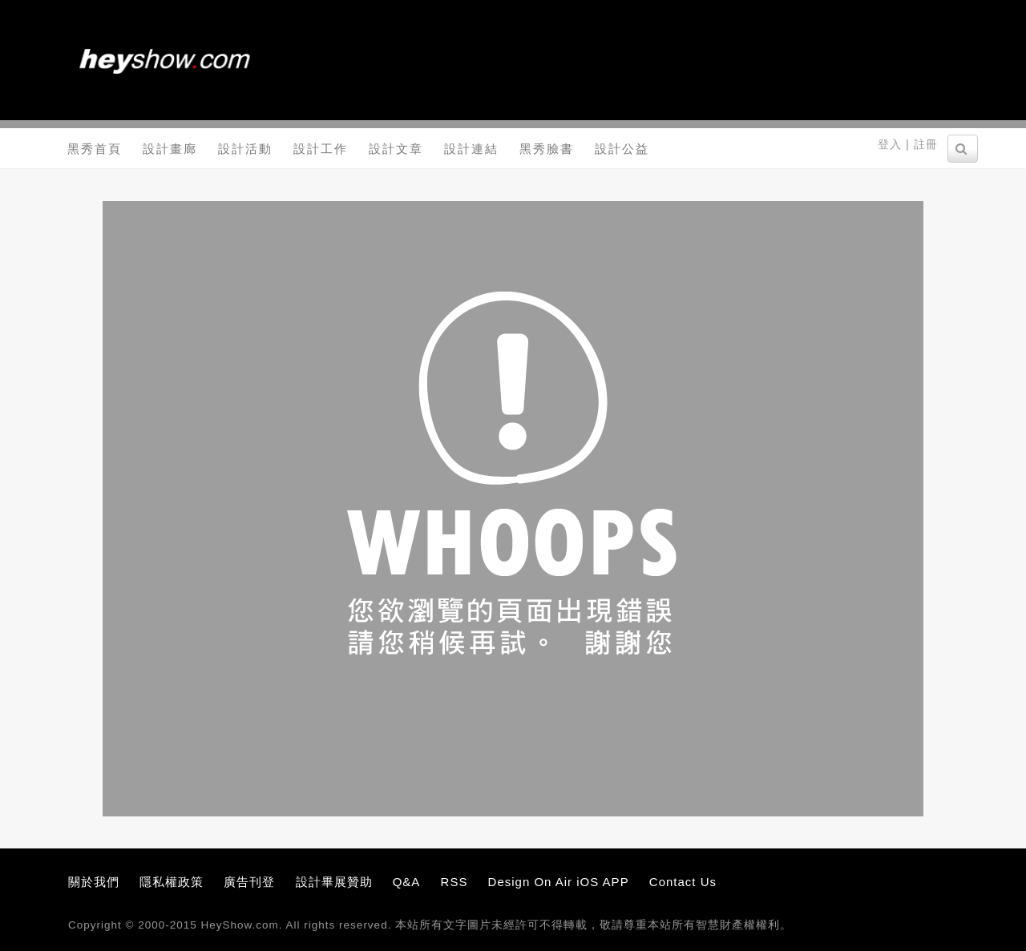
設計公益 (622, 148)
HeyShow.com (240, 925)
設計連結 (471, 148)
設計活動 (245, 148)
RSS (454, 882)
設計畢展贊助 (334, 882)
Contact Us (683, 882)
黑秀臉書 (546, 148)
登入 (890, 145)
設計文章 (396, 148)
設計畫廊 (170, 148)
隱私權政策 (171, 882)
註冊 (926, 145)
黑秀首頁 (94, 148)
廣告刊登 (249, 882)
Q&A (407, 882)
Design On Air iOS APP (558, 882)
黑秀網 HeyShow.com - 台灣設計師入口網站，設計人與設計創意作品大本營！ (164, 60)
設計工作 (320, 148)
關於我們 (93, 882)
